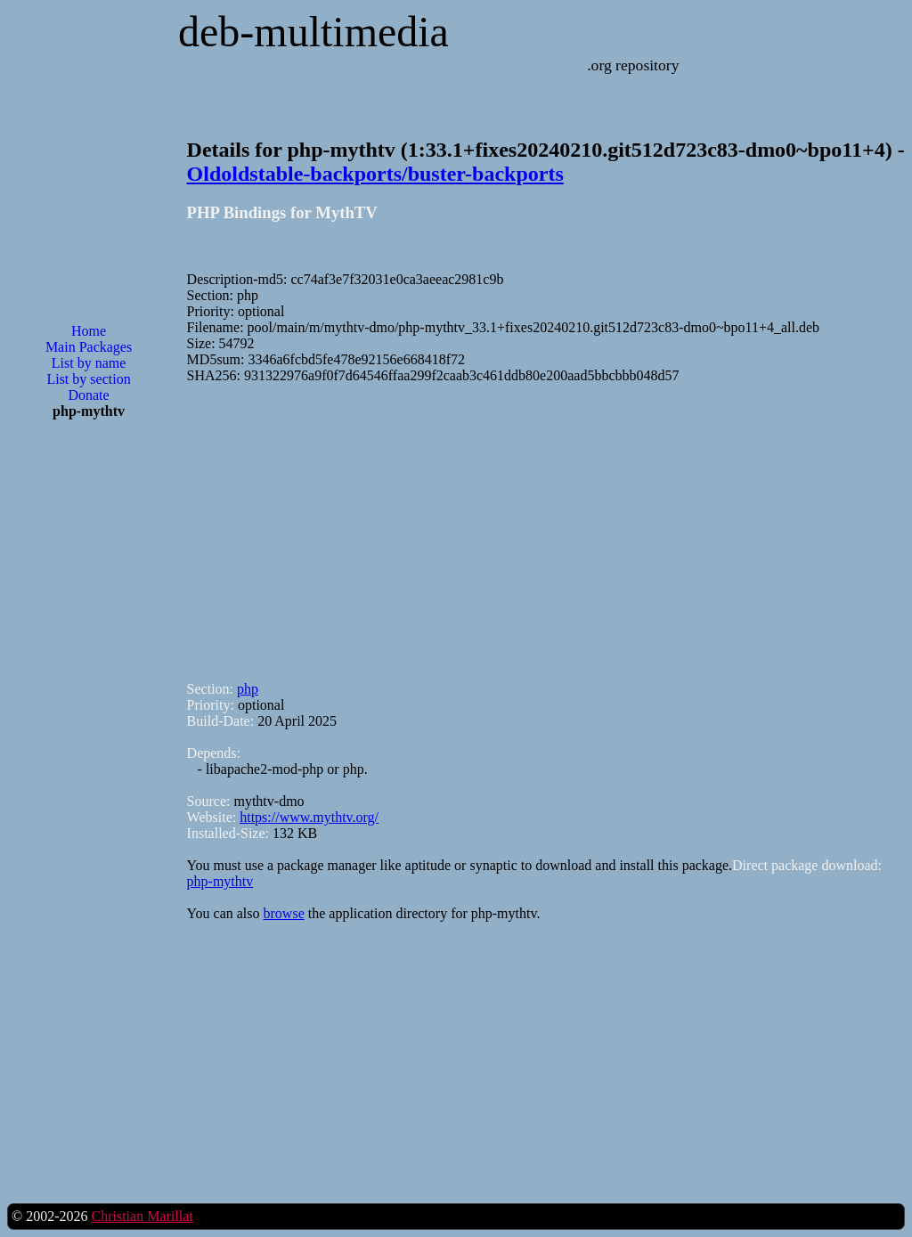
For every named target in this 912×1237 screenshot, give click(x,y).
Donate (88, 395)
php (247, 688)
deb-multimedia (313, 31)
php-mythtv (220, 881)
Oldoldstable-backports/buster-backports (375, 173)
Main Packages (88, 346)
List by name (89, 362)
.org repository (633, 65)
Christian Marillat (141, 1216)
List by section (88, 379)
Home (88, 330)
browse (284, 913)
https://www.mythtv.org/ (309, 817)
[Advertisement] (89, 719)
